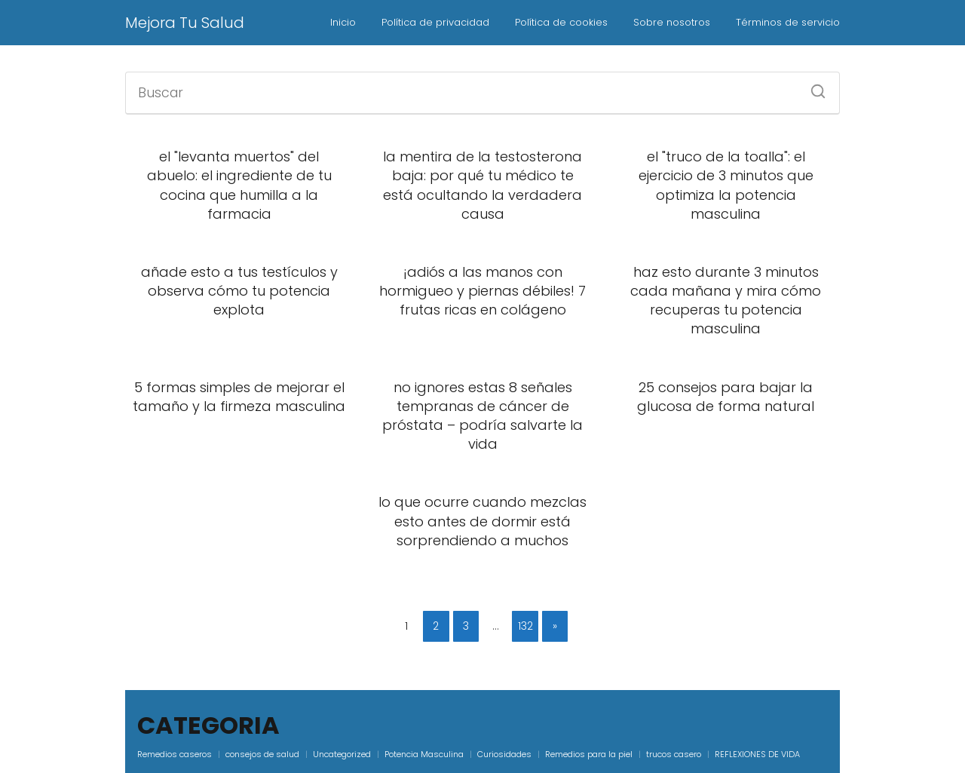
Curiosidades (504, 754)
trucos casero (673, 754)
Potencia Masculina (424, 754)
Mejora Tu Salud (184, 22)
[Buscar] (813, 87)
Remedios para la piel (589, 754)
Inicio (343, 22)
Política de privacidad (435, 22)
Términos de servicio (788, 22)
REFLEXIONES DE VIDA (757, 754)
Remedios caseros (174, 754)
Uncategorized (342, 754)
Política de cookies (561, 22)
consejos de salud (262, 754)
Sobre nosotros (671, 22)
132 (525, 625)
